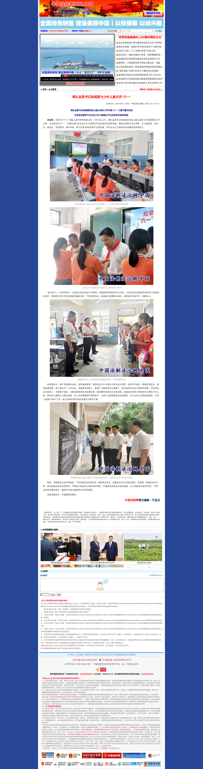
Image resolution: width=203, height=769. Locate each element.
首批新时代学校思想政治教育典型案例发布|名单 (140, 79)
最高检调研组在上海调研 (61, 564)
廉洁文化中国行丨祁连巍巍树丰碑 (79, 79)
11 (97, 76)
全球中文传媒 (60, 7)
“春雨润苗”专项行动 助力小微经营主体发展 (138, 71)
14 (108, 76)
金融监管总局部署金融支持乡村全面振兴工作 (139, 59)
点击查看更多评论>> (156, 575)
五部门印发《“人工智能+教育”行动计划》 (138, 51)
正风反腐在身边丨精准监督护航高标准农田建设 (140, 67)
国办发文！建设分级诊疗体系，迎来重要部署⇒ (140, 55)
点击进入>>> (88, 31)
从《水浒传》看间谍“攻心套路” (52, 79)
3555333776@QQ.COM (58, 31)
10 (94, 76)
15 (111, 76)
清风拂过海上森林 (144, 564)
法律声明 (87, 655)
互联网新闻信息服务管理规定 (80, 609)
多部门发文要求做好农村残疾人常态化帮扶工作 (140, 83)
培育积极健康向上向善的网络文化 (140, 37)
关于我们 (71, 655)
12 (101, 76)
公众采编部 (79, 655)
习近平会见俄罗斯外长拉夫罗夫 (102, 564)
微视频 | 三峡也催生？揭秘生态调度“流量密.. (111, 79)
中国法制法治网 (137, 104)
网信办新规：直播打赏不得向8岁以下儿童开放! (140, 47)
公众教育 (52, 89)
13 (104, 76)
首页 (44, 89)
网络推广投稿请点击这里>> (151, 89)
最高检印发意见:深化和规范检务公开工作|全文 (140, 75)
